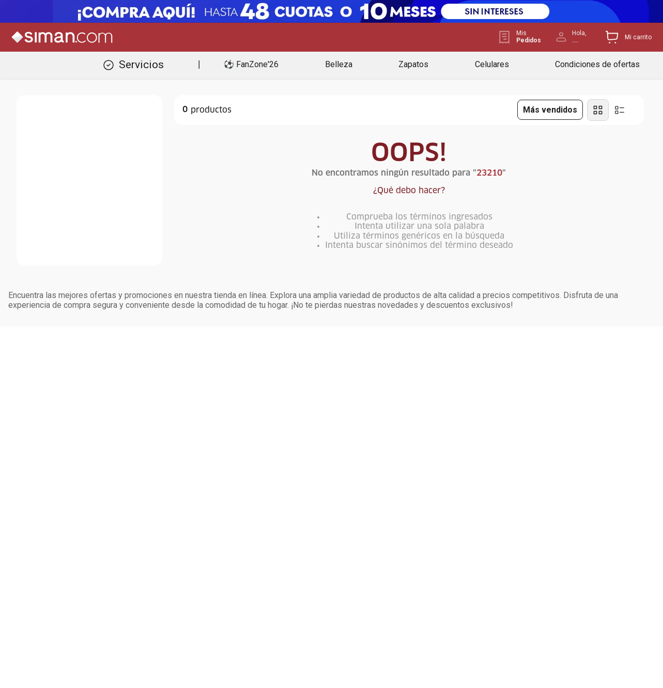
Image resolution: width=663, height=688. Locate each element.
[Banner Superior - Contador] (331, 11)
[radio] (598, 110)
